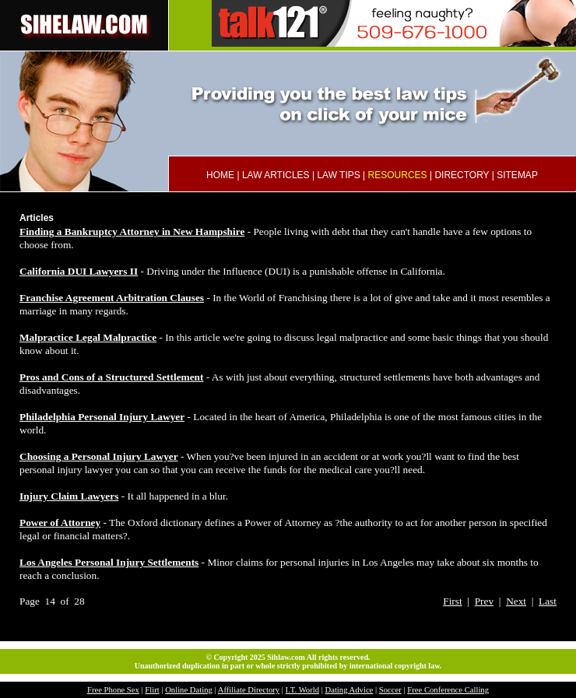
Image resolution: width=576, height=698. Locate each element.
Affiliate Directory (248, 690)
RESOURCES (397, 175)
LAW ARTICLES (276, 175)
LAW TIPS (338, 175)
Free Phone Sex (113, 690)
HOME (220, 175)
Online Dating (188, 690)
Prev (484, 601)
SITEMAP (517, 175)
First (452, 601)
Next (516, 601)
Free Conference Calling (448, 690)
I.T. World (302, 690)
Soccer (390, 690)
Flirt (152, 690)
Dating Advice (349, 690)
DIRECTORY (461, 175)
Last (548, 601)
